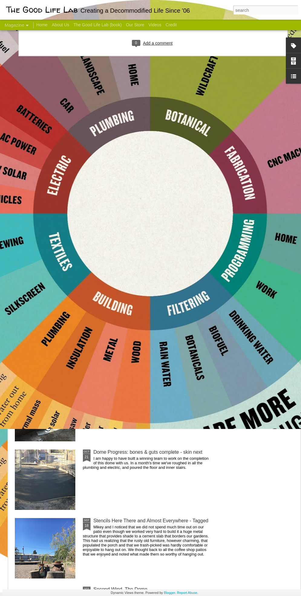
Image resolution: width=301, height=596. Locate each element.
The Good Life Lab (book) (98, 24)
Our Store (135, 24)
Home (41, 24)
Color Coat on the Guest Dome (58, 357)
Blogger (169, 592)
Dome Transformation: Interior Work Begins (139, 288)
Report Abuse (187, 592)
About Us (60, 24)
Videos (155, 24)
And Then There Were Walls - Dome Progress (142, 383)
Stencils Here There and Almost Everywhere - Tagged (150, 520)
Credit (171, 24)
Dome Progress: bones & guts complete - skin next (147, 452)
